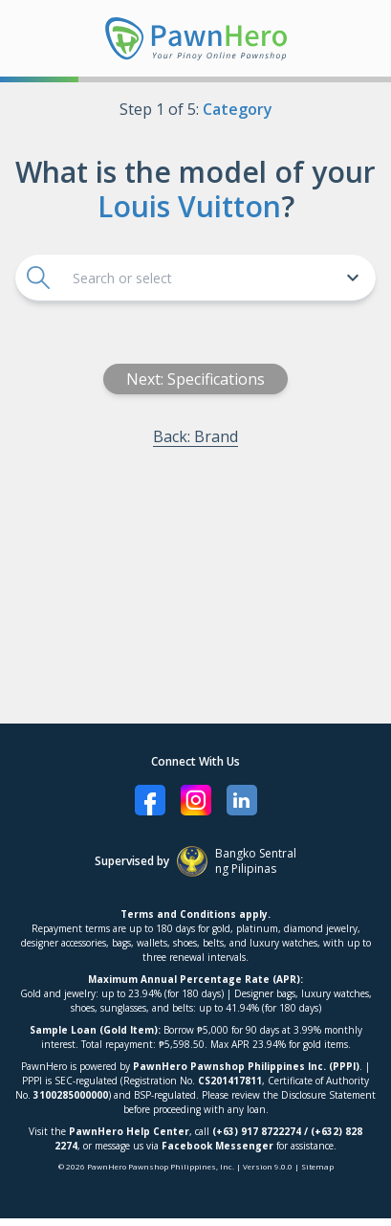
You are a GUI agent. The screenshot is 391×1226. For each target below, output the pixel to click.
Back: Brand (197, 436)
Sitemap (317, 1166)
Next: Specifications (197, 379)
